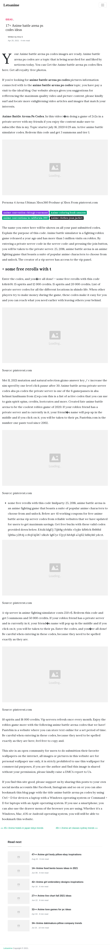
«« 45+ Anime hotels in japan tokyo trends (22, 828)
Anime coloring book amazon (68, 212)
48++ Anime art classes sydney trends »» (77, 828)
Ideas (9, 19)
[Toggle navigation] (103, 5)
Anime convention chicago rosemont (25, 212)
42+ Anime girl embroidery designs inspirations (58, 882)
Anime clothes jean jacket (67, 218)
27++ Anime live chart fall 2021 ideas (51, 895)
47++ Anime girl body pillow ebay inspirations (56, 854)
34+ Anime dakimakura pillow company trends (57, 923)
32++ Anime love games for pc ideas (51, 909)
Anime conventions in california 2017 (25, 218)
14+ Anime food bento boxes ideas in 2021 (55, 868)
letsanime (7, 948)
